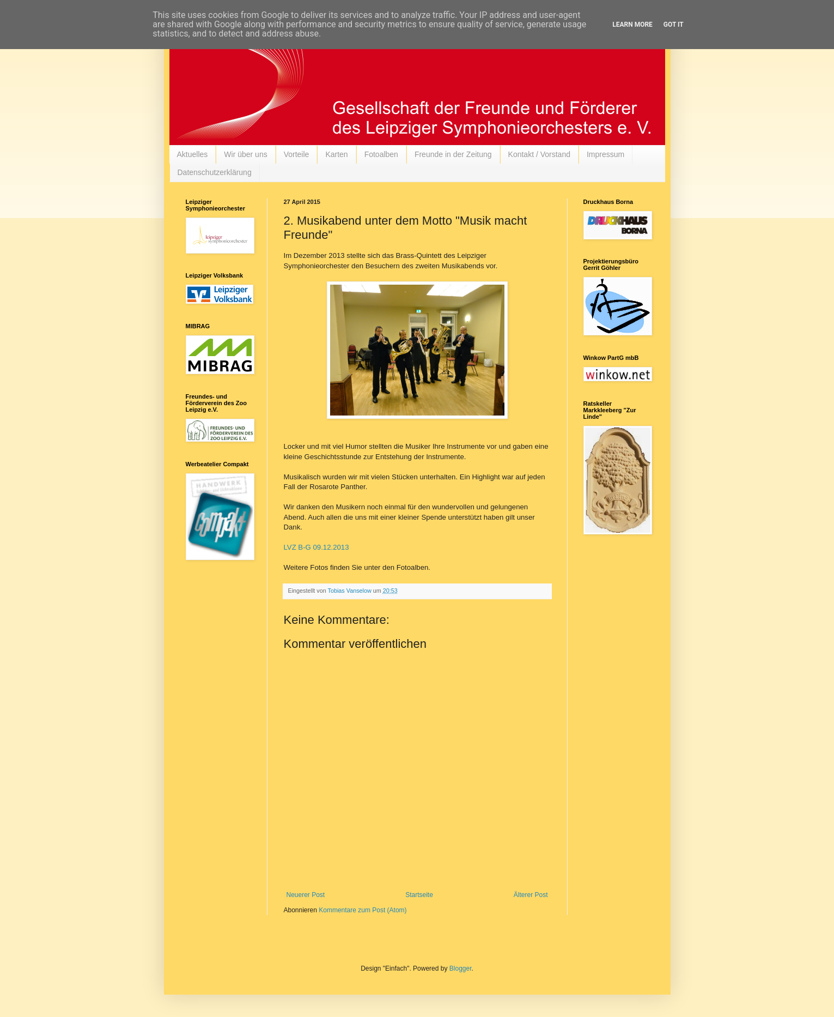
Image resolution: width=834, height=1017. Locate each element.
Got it (673, 24)
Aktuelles (192, 154)
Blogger (460, 968)
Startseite (419, 895)
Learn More (632, 24)
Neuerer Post (306, 895)
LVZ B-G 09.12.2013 (316, 547)
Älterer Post (531, 895)
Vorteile (296, 154)
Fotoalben (381, 154)
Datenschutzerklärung (215, 172)
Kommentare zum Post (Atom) (362, 910)
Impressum (605, 154)
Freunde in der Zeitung (453, 154)
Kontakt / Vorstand (539, 154)
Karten (336, 154)
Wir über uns (245, 154)
